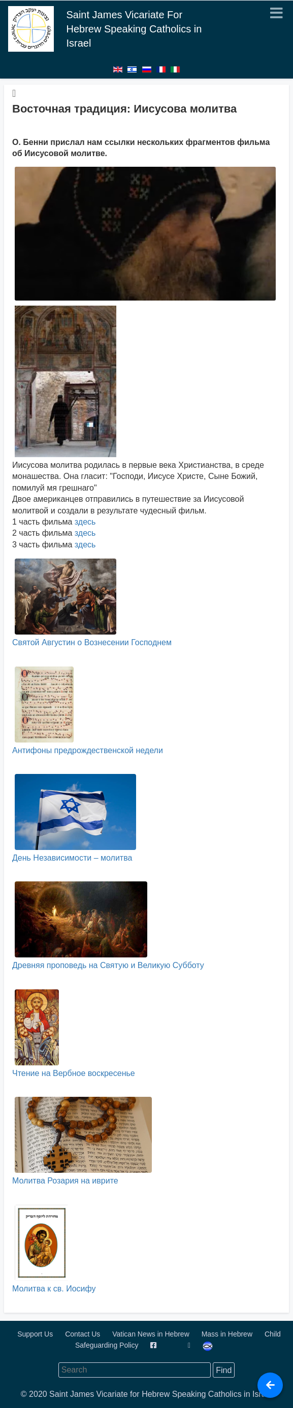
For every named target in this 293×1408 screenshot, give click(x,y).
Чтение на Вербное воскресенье (73, 1033)
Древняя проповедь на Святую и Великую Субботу (108, 925)
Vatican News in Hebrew (151, 1334)
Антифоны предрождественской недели (87, 710)
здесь (85, 521)
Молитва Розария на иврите (82, 1141)
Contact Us (83, 1334)
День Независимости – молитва (74, 818)
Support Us (36, 1334)
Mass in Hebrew (228, 1334)
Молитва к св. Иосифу (53, 1249)
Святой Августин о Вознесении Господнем (92, 603)
